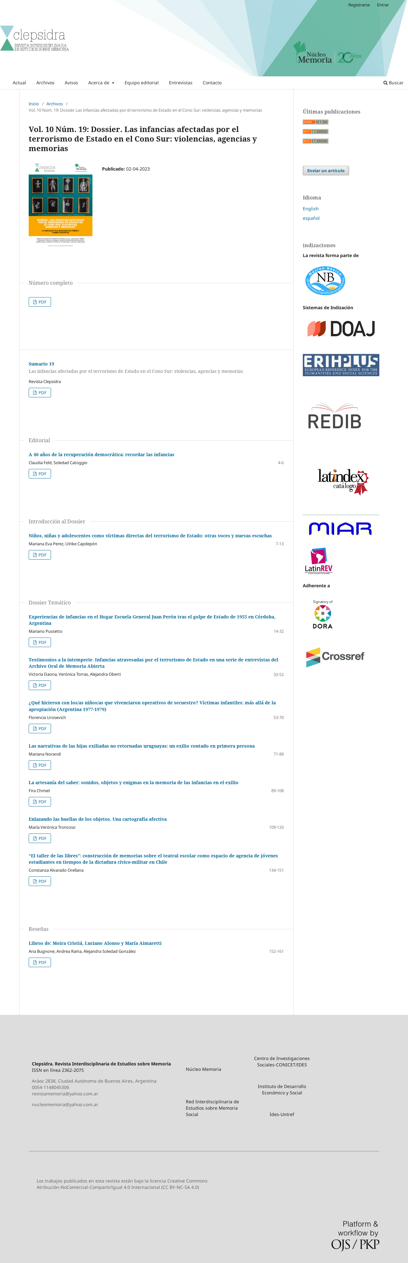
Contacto (212, 83)
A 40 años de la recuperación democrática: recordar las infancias (101, 454)
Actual (19, 83)
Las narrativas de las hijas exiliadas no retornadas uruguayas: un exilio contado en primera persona (142, 746)
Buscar (393, 83)
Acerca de (99, 83)
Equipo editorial (142, 83)
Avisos (71, 83)
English (311, 209)
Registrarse (359, 5)
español (311, 218)
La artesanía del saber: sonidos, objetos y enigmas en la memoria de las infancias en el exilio (133, 782)
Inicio (34, 104)
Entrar (383, 5)
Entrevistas (181, 83)
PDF (42, 302)
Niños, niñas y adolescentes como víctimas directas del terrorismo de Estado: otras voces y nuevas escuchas (150, 536)
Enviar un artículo (326, 170)
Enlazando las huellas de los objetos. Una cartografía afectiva (98, 819)
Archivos (45, 83)
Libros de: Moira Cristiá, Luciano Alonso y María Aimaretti (95, 943)
